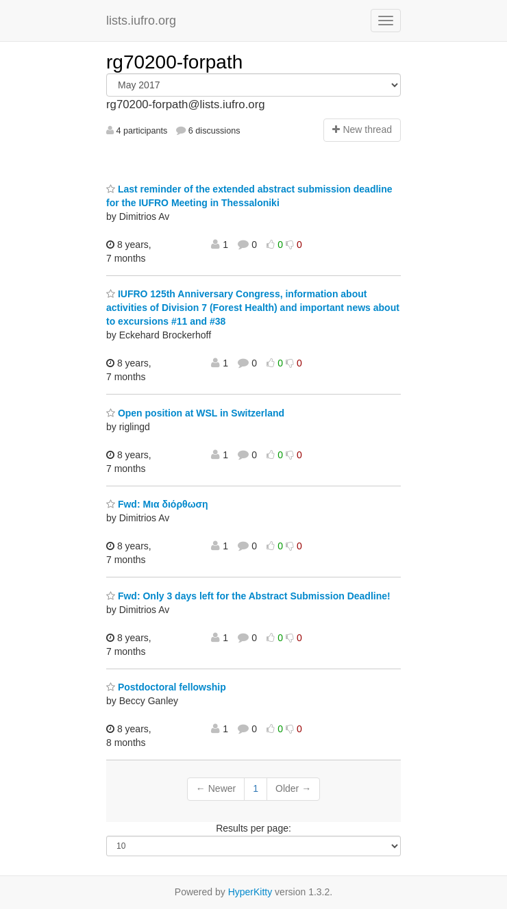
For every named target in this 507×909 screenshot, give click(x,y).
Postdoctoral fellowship (166, 687)
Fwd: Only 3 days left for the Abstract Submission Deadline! (248, 595)
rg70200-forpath (174, 62)
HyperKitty (250, 891)
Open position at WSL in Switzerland (195, 413)
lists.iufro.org (141, 20)
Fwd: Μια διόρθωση (157, 504)
